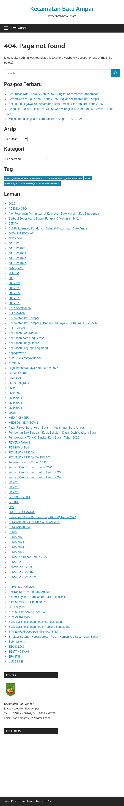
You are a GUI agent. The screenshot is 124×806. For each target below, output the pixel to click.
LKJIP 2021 (15, 392)
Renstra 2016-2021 (20, 567)
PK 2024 (14, 487)
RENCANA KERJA (19, 527)
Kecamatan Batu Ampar (62, 8)
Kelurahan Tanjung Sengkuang (28, 348)
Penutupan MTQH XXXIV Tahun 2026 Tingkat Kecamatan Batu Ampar (53, 94)
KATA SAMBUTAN (20, 308)
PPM (11, 507)
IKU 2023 (14, 288)
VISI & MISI (16, 661)
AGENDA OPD (18, 208)
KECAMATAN (17, 313)
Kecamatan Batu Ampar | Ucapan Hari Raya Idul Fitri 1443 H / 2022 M (53, 323)
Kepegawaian (17, 353)
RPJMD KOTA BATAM (22, 587)
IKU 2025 (14, 298)
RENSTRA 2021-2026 (22, 572)
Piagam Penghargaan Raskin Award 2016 (35, 477)
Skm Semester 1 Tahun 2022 (27, 602)
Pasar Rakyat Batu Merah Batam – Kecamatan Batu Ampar (46, 427)
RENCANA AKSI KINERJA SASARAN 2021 (34, 522)
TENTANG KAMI (19, 651)
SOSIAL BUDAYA (19, 616)
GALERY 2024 (17, 263)
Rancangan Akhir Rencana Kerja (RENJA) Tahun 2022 (42, 517)
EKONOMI (15, 238)
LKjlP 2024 (15, 402)
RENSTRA (15, 562)
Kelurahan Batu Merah (23, 333)
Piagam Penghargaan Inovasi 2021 (30, 467)
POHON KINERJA (19, 497)
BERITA (13, 223)
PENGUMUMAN (19, 447)
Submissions (17, 641)
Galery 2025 (16, 268)
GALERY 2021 (17, 248)
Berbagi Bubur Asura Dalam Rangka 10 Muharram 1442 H (45, 218)
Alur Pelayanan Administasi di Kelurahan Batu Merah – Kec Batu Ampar (54, 213)
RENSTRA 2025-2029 (22, 577)
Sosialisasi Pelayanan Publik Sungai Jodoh (35, 621)
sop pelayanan (18, 606)
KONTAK (14, 363)
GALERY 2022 (17, 253)
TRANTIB (14, 656)
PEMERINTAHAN (19, 442)
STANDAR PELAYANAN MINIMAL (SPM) (34, 631)
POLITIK (14, 502)
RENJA (13, 532)
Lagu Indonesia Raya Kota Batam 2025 (33, 368)
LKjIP (12, 387)
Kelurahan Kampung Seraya (27, 338)
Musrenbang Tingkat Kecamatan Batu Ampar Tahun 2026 (45, 119)
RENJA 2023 (16, 542)
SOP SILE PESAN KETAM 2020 (28, 611)
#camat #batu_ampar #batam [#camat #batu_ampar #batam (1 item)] (65, 178)
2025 (12, 203)
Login (12, 412)
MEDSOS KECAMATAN (23, 422)
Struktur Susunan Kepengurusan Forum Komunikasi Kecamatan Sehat (53, 636)
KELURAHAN (17, 328)
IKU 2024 (14, 293)
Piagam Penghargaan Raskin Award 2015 (35, 472)
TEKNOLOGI (16, 646)
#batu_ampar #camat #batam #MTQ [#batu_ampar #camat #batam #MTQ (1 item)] (25, 178)
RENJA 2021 (16, 537)
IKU (11, 278)
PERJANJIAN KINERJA (22, 452)
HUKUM (14, 273)
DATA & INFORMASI (21, 233)
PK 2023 (14, 482)
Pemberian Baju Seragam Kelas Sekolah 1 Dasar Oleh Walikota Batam (53, 432)
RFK (11, 582)
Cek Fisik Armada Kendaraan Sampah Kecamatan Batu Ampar (48, 228)
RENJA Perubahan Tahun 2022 (28, 557)
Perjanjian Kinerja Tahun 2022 (28, 462)
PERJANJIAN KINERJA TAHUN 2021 (30, 457)
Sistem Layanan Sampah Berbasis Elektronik (37, 597)
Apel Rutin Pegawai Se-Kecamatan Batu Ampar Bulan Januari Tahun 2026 (56, 104)
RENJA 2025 (16, 552)
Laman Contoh (18, 373)
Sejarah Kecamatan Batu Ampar (29, 592)
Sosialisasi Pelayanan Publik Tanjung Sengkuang (39, 626)
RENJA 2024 (16, 547)
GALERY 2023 (17, 258)
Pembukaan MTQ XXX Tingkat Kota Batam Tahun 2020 (44, 437)
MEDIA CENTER (19, 417)
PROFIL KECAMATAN (22, 512)
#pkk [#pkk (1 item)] (87, 178)
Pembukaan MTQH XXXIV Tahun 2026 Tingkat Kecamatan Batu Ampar (54, 99)
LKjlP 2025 (15, 407)
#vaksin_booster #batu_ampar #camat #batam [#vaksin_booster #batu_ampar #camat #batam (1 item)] (32, 183)
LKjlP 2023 (15, 397)
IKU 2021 (14, 283)
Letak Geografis (19, 383)
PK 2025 (14, 492)
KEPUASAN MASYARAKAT (25, 358)
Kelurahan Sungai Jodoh (24, 343)
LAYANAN (15, 378)
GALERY (14, 243)
